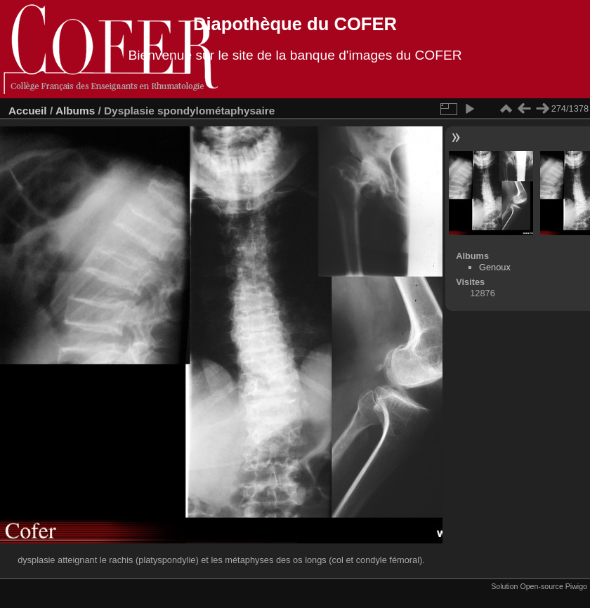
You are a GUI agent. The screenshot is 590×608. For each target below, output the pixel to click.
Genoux (495, 267)
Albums (75, 111)
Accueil (27, 111)
